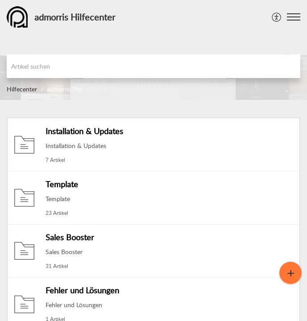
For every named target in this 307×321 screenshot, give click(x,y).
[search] (153, 66)
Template (62, 184)
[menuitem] (277, 17)
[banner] (153, 50)
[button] (293, 17)
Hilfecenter (22, 89)
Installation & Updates (84, 131)
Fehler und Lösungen (82, 290)
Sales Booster (70, 237)
